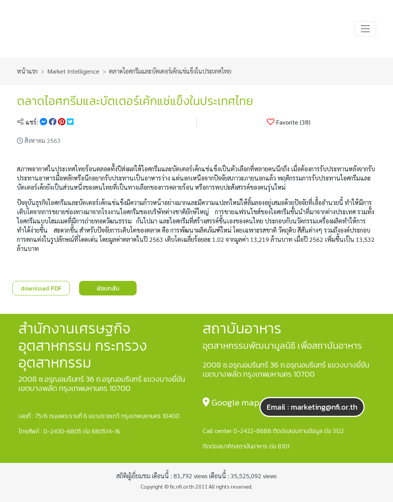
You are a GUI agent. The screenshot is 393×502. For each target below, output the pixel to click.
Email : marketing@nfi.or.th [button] (312, 407)
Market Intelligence (73, 71)
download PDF (41, 288)
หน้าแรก (27, 71)
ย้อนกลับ (108, 288)
